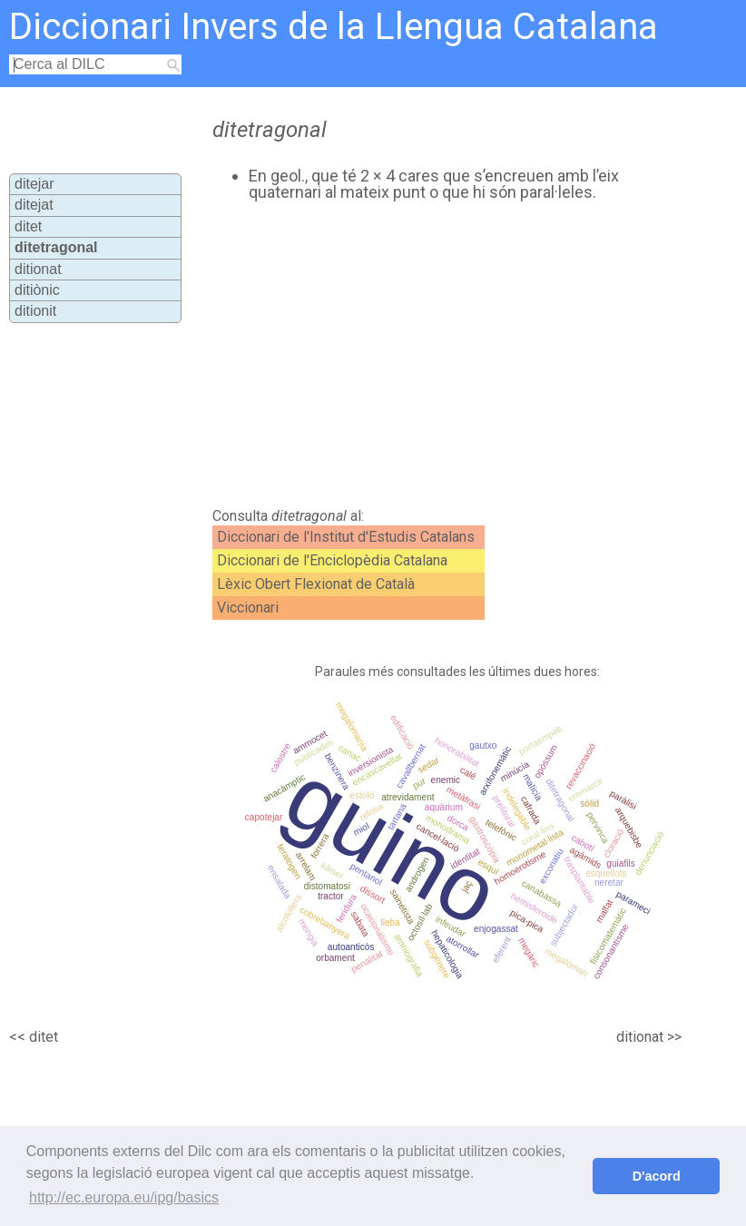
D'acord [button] (657, 1176)
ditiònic (37, 290)
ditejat (34, 204)
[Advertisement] (408, 355)
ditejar (34, 183)
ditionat (38, 269)
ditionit (35, 311)
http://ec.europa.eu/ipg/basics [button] (124, 1197)
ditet (28, 226)
